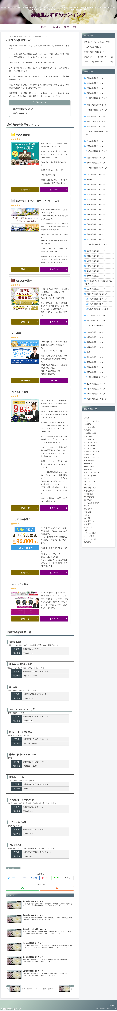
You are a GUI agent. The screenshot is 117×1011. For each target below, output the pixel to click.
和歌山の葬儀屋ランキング (97, 121)
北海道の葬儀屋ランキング (97, 105)
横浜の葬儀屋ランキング (97, 304)
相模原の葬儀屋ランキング (98, 309)
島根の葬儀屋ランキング (96, 219)
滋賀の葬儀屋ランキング (96, 271)
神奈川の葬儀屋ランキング (97, 294)
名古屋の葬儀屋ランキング (98, 244)
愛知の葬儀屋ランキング (96, 239)
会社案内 (112, 1006)
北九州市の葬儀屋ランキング (99, 325)
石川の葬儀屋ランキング (96, 289)
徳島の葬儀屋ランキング (96, 229)
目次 (38, 102)
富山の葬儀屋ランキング (96, 184)
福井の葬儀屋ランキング (96, 315)
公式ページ (54, 190)
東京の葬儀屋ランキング (96, 256)
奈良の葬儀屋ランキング (96, 158)
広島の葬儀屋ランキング (96, 224)
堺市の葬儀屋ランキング (97, 151)
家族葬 (89, 179)
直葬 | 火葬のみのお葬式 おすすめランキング (98, 282)
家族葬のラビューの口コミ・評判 (97, 42)
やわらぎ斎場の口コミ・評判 (95, 47)
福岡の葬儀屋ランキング (96, 321)
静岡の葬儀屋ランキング (96, 372)
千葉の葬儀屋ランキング (96, 116)
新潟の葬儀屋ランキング (96, 251)
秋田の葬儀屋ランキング (96, 337)
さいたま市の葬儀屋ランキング (98, 132)
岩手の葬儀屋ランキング (96, 214)
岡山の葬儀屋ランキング (96, 209)
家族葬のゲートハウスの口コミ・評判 (98, 57)
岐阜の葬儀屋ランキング (96, 204)
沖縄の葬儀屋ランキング (96, 266)
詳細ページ (25, 190)
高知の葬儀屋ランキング (96, 389)
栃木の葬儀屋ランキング (13, 868)
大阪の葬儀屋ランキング (96, 146)
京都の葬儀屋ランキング (96, 83)
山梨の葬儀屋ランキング (96, 199)
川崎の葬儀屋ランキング (97, 299)
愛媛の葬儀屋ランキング (96, 234)
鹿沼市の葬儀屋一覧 (20, 114)
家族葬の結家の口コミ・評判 (95, 52)
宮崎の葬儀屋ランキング (96, 174)
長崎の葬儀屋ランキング (96, 357)
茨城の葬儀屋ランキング (96, 347)
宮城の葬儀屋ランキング (96, 163)
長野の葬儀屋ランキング (96, 362)
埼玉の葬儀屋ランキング (96, 126)
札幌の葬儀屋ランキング (97, 110)
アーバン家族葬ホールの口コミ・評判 (98, 62)
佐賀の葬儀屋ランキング (96, 88)
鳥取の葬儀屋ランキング (96, 394)
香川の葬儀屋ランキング (96, 384)
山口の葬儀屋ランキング (96, 189)
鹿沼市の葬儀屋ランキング (22, 109)
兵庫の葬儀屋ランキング (96, 93)
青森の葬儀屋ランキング (96, 367)
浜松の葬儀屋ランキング (97, 377)
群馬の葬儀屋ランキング (96, 342)
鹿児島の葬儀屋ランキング (97, 399)
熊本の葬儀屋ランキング (96, 276)
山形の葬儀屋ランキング (96, 194)
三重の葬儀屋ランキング (96, 78)
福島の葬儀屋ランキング (96, 332)
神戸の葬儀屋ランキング (97, 98)
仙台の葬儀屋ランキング (97, 168)
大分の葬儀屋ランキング (96, 141)
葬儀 (88, 352)
